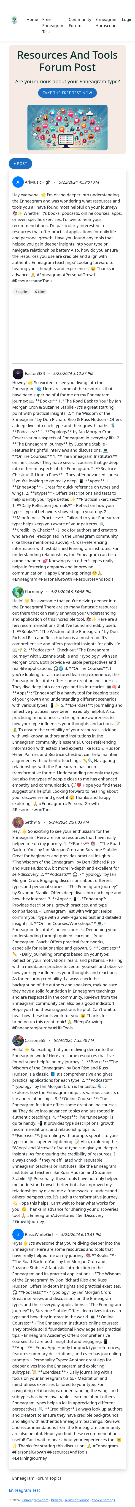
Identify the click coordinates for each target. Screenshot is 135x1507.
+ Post (20, 163)
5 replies (22, 291)
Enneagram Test (24, 1490)
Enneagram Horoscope (106, 22)
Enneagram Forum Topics (36, 1478)
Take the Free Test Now (67, 92)
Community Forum (80, 22)
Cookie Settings (103, 1500)
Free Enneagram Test (53, 25)
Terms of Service (77, 1500)
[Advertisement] (67, 327)
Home (32, 19)
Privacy (56, 1500)
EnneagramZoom (35, 1500)
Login (127, 19)
